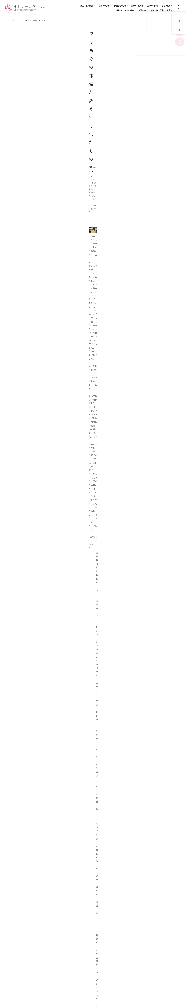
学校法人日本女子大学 (124, 973)
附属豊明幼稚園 (121, 954)
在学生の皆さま (137, 6)
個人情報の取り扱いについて (157, 964)
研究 (148, 10)
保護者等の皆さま (121, 6)
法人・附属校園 (86, 6)
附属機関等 (120, 983)
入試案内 (103, 10)
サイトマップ (150, 954)
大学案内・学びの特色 (70, 10)
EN (44, 7)
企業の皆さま (167, 6)
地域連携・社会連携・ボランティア (100, 981)
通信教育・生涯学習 (161, 10)
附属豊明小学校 (121, 959)
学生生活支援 (92, 973)
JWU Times (16, 20)
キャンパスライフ (117, 10)
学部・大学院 (88, 10)
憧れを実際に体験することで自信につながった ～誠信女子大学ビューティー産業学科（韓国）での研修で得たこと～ (104, 907)
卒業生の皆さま (153, 6)
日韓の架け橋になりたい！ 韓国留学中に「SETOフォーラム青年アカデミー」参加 (101, 925)
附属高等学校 (120, 968)
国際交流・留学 (136, 10)
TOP (6, 20)
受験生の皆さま (105, 6)
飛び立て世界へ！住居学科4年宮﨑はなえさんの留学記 (86, 917)
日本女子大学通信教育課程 (126, 978)
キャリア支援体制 (94, 977)
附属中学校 (120, 964)
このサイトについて (153, 959)
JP (41, 7)
